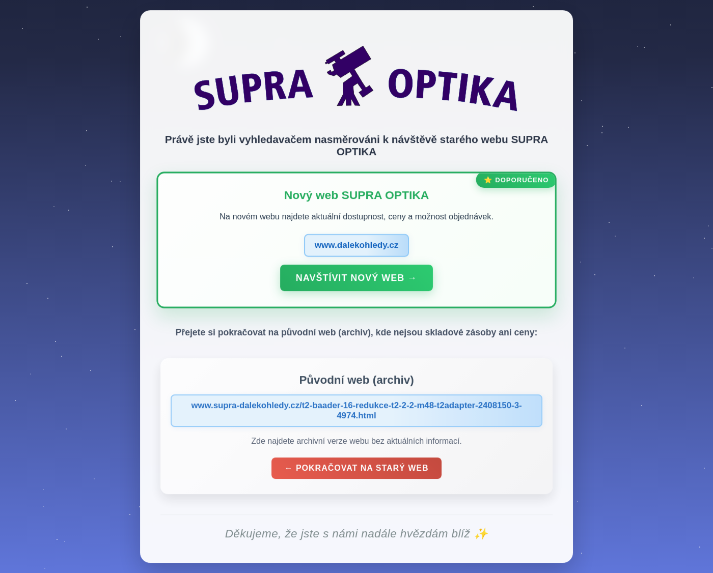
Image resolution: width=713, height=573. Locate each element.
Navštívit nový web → (356, 279)
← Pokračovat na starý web (357, 470)
